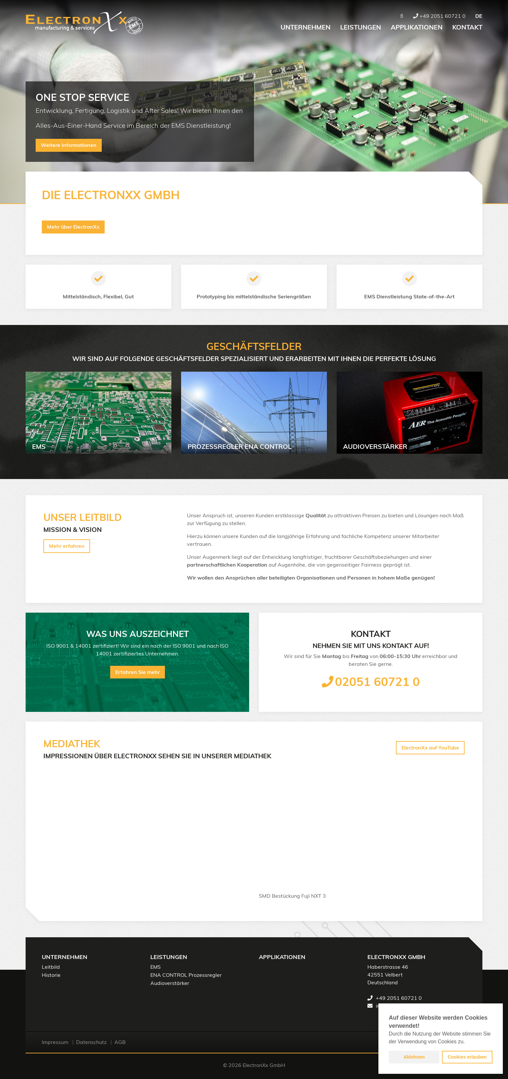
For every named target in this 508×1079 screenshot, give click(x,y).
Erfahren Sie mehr (137, 672)
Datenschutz (91, 1042)
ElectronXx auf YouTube (429, 748)
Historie (51, 975)
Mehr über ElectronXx (73, 227)
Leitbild (51, 967)
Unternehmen (305, 28)
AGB (120, 1042)
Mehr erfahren (67, 546)
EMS (155, 967)
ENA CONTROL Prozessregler (186, 975)
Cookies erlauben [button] (467, 1057)
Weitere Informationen (69, 145)
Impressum (55, 1042)
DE (478, 16)
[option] (254, 101)
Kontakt (467, 28)
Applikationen (417, 28)
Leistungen (360, 28)
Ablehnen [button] (414, 1057)
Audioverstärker (170, 982)
